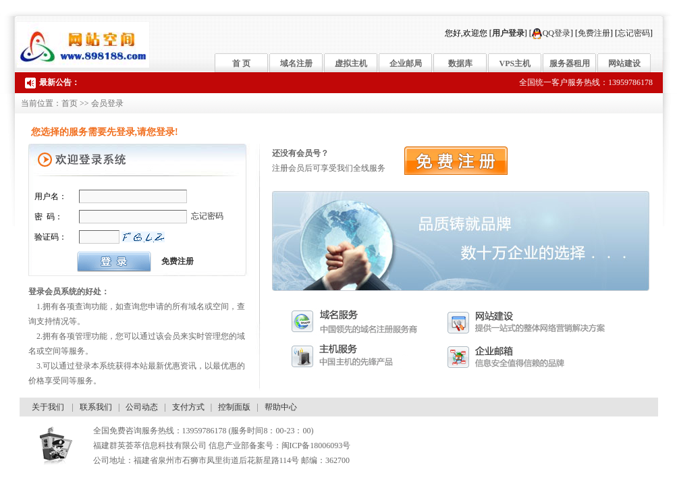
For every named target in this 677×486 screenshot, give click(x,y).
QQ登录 (551, 33)
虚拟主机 (351, 63)
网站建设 (624, 63)
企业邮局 (405, 63)
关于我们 (48, 407)
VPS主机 (515, 63)
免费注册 (594, 33)
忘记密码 (634, 33)
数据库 (460, 63)
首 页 (241, 63)
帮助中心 (281, 407)
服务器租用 (569, 63)
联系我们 (96, 407)
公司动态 (142, 407)
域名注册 (296, 63)
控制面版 (234, 407)
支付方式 (188, 407)
